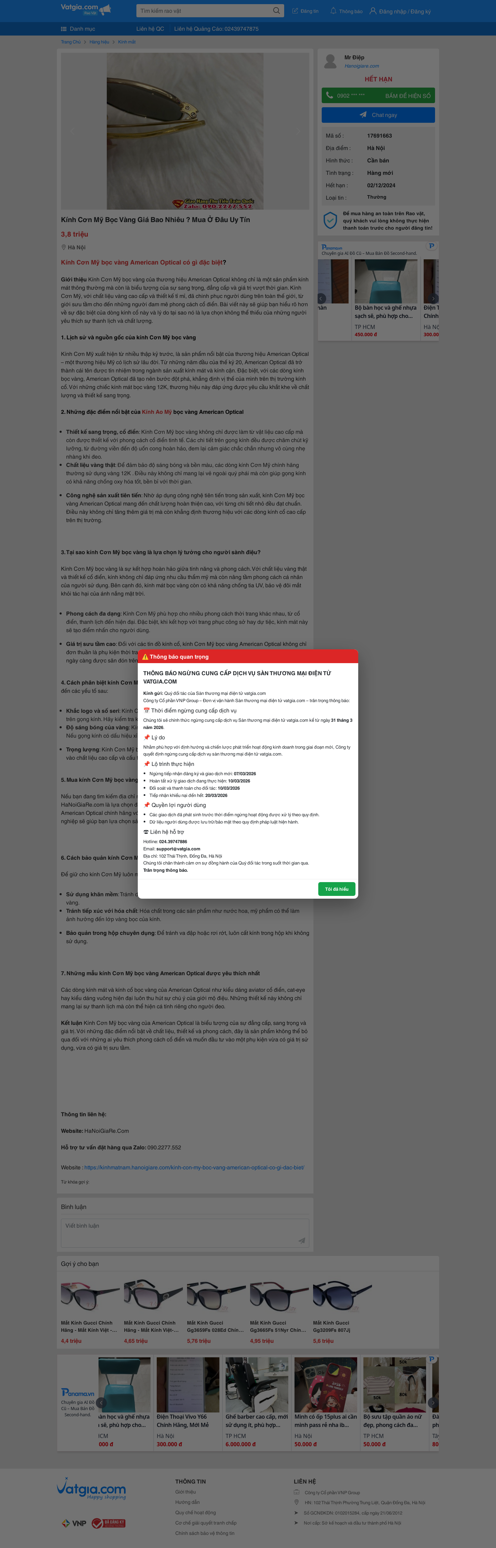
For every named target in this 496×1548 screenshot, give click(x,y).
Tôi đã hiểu (337, 889)
